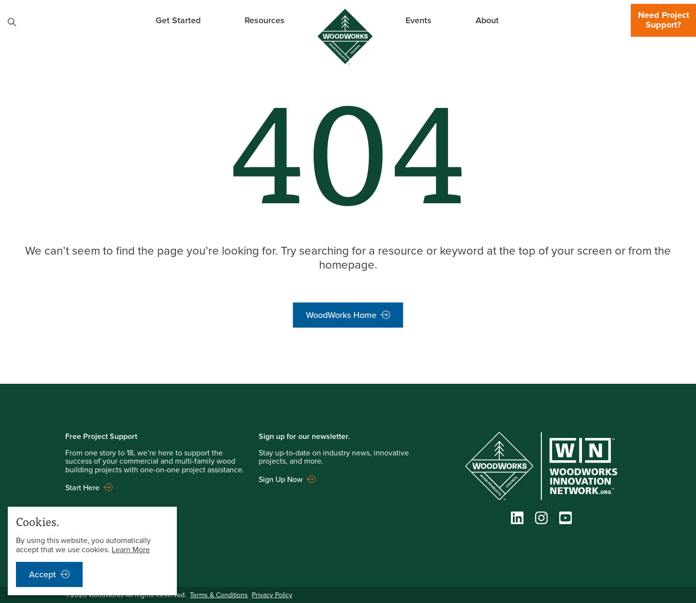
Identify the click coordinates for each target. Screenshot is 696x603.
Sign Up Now (281, 479)
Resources (265, 20)
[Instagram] (541, 520)
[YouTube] (565, 520)
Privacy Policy (272, 595)
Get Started (178, 20)
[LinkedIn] (517, 520)
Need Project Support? (663, 20)
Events (419, 20)
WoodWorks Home (341, 315)
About (487, 20)
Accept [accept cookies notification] (42, 574)
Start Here (82, 487)
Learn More (131, 549)
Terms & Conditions (219, 595)
